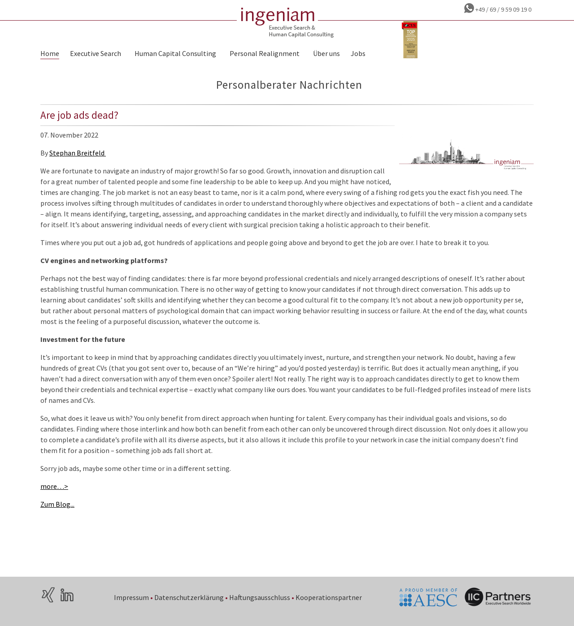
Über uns (326, 53)
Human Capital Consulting (175, 53)
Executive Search (95, 53)
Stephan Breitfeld (77, 152)
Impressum (131, 597)
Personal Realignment (265, 53)
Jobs (358, 53)
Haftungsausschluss (259, 597)
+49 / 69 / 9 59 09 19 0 (502, 9)
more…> (54, 486)
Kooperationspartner (329, 597)
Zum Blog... (57, 504)
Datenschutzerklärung (189, 597)
